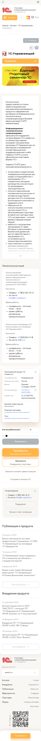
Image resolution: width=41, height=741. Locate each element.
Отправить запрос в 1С (20, 479)
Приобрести (20, 736)
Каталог (13, 26)
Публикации (8, 689)
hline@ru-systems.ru (17, 298)
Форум (5, 702)
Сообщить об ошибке (31, 702)
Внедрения (7, 685)
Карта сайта (34, 706)
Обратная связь (33, 698)
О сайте (36, 680)
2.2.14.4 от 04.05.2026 (25, 391)
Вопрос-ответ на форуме (20, 512)
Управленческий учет (11, 412)
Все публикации (19, 585)
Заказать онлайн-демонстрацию (20, 472)
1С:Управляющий (25, 26)
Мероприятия (8, 693)
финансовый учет (23, 418)
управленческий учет (11, 418)
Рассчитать (20, 442)
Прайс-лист (34, 689)
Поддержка (20, 504)
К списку (32, 40)
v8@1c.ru (21, 340)
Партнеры (7, 698)
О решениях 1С (34, 685)
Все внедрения (19, 647)
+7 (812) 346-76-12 (26, 293)
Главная (5, 26)
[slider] (6, 436)
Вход (37, 17)
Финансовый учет (24, 412)
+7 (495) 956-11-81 (25, 337)
